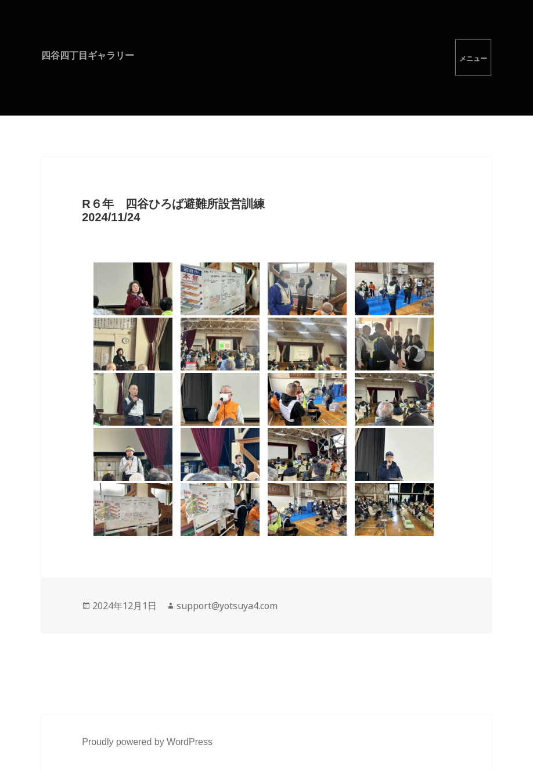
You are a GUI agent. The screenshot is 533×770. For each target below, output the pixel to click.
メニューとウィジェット (473, 57)
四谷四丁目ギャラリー (87, 55)
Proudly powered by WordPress (147, 742)
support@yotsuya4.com (227, 605)
